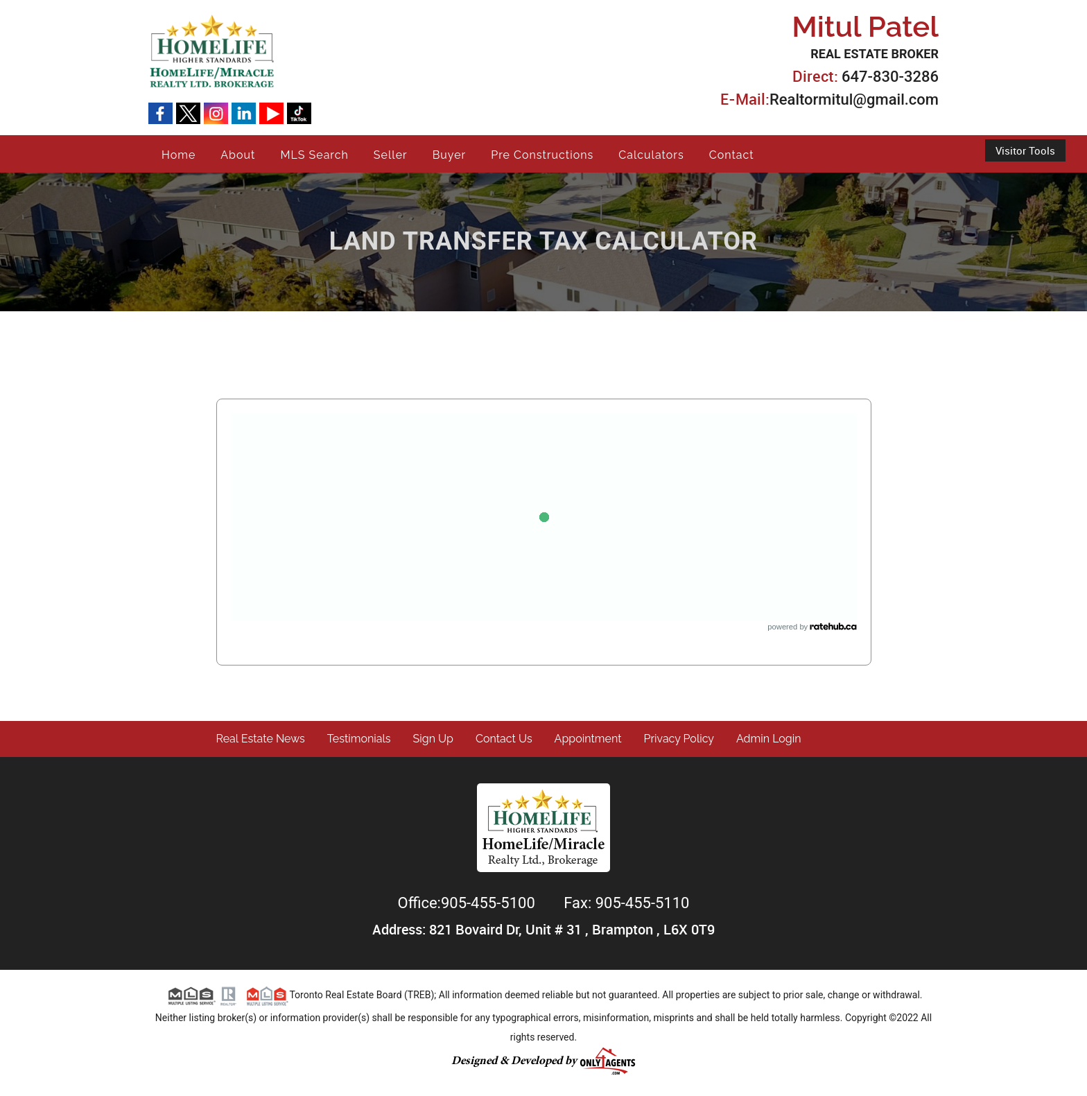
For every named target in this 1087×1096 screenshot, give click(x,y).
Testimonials (359, 738)
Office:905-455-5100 (468, 903)
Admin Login (768, 738)
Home (178, 155)
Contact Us (504, 738)
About (237, 155)
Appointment (588, 738)
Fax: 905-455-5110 (626, 903)
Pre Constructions (542, 155)
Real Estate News (260, 738)
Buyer (450, 155)
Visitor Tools (1025, 150)
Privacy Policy (679, 738)
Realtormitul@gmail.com (854, 99)
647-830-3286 (890, 76)
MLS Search (314, 155)
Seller (391, 155)
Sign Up (433, 738)
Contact (731, 155)
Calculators (651, 155)
